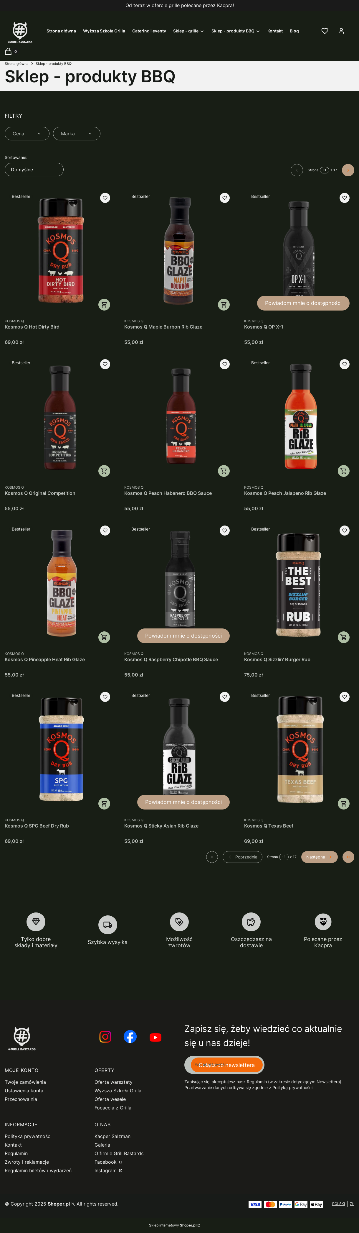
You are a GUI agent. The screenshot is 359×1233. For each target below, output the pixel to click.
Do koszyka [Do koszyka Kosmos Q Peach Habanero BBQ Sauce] (224, 471)
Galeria (102, 1145)
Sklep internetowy (172, 1225)
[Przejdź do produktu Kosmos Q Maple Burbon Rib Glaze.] (179, 251)
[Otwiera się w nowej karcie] (105, 1037)
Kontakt (13, 1145)
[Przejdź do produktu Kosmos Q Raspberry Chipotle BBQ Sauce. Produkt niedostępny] (179, 584)
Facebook (106, 1162)
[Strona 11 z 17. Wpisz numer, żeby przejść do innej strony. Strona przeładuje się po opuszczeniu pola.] (324, 170)
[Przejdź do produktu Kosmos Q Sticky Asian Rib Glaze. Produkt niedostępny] (179, 750)
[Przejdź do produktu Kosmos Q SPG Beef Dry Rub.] (60, 750)
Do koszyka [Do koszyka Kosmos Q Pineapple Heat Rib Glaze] (104, 637)
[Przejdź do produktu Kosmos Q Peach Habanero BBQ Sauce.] (179, 418)
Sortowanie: (16, 157)
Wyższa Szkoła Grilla (118, 1091)
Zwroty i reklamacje (27, 1162)
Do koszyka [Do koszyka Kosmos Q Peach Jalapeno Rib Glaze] (344, 471)
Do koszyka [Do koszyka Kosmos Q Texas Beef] (344, 804)
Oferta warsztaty (114, 1082)
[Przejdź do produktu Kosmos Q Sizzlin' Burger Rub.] (299, 584)
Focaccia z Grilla (113, 1108)
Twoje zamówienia (25, 1082)
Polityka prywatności (28, 1136)
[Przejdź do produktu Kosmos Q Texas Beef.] (299, 750)
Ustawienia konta (24, 1091)
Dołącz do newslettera (227, 1065)
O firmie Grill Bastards (119, 1153)
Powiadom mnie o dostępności (303, 303)
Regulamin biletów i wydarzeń (38, 1170)
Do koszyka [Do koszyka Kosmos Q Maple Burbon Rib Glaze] (224, 305)
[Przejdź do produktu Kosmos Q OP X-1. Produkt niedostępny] (299, 251)
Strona (313, 170)
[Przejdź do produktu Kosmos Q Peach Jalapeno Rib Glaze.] (299, 418)
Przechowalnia (21, 1099)
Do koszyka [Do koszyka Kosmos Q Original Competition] (104, 471)
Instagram (106, 1170)
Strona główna (17, 63)
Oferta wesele (110, 1099)
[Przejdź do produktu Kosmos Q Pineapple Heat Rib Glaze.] (60, 584)
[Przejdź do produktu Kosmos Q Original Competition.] (60, 418)
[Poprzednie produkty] (242, 857)
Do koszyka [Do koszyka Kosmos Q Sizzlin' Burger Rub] (344, 637)
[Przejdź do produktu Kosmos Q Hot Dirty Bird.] (60, 251)
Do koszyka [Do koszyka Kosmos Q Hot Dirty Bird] (104, 305)
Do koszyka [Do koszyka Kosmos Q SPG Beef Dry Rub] (104, 804)
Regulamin (16, 1153)
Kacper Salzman (112, 1136)
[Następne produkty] (319, 857)
